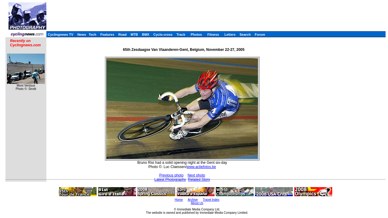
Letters (230, 34)
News (81, 34)
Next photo (196, 175)
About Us (197, 203)
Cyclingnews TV (60, 34)
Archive (193, 199)
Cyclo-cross (162, 34)
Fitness (213, 34)
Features (107, 34)
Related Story (199, 179)
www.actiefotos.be (201, 167)
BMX (145, 34)
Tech (92, 34)
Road (122, 34)
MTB (134, 34)
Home (179, 199)
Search (245, 34)
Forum (260, 34)
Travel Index (211, 199)
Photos (196, 34)
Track (180, 34)
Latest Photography (170, 179)
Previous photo (171, 175)
